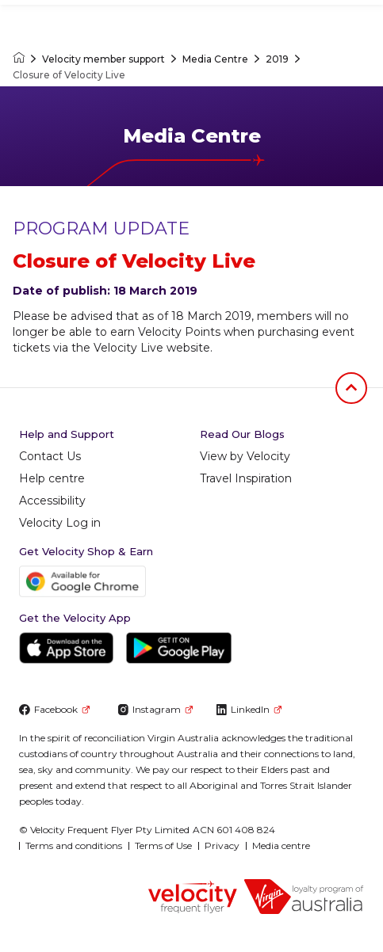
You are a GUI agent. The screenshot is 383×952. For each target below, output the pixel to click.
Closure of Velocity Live (69, 75)
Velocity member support (103, 59)
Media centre (281, 845)
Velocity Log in (60, 523)
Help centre (52, 478)
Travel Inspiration (246, 478)
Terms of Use (163, 845)
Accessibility (52, 500)
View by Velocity (245, 456)
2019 (277, 59)
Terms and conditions (73, 845)
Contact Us (50, 456)
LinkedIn (249, 709)
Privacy (222, 845)
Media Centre (215, 59)
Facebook (54, 709)
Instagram (155, 709)
